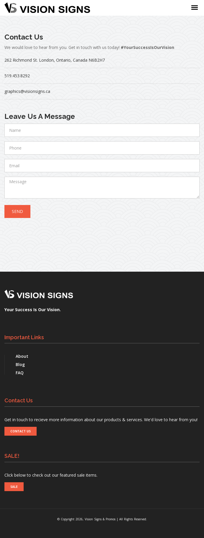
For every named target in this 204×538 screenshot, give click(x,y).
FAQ (20, 372)
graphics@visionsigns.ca (27, 91)
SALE (14, 487)
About (22, 356)
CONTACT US (20, 431)
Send (17, 211)
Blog (20, 364)
